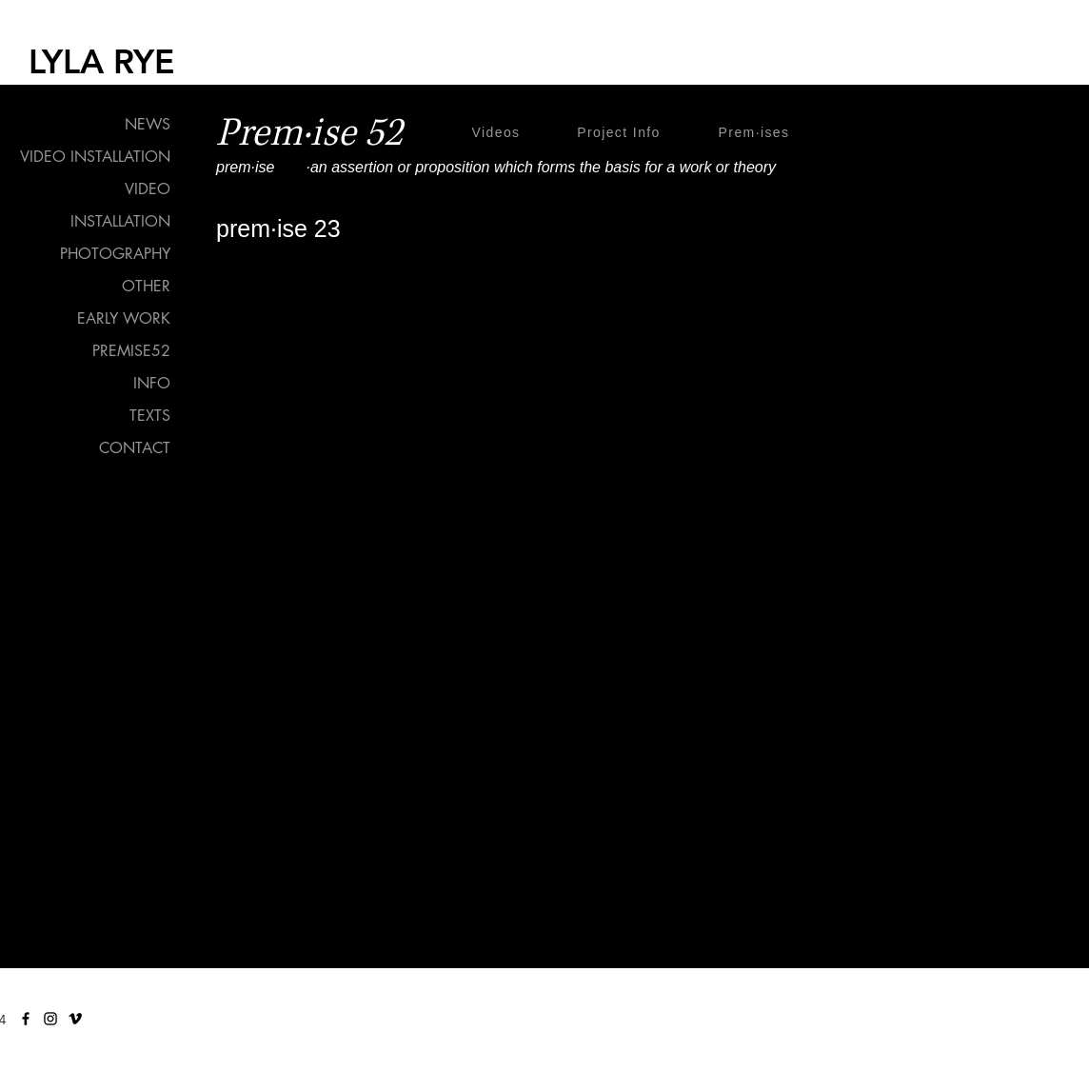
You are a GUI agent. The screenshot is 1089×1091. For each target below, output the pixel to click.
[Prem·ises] (755, 132)
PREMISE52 (131, 351)
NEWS (147, 124)
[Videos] (497, 132)
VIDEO (147, 189)
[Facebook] (25, 1018)
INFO (151, 383)
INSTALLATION (120, 221)
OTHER (146, 286)
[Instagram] (50, 1018)
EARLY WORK (123, 318)
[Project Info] (620, 132)
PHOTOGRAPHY (115, 254)
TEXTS (149, 416)
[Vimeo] (75, 1018)
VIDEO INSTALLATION (95, 157)
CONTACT (134, 448)
